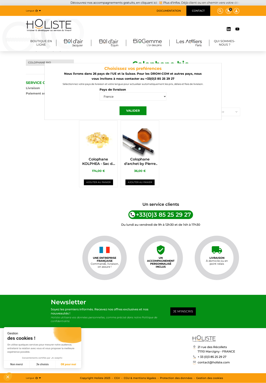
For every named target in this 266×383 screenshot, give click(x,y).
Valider (133, 115)
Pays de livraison (113, 94)
